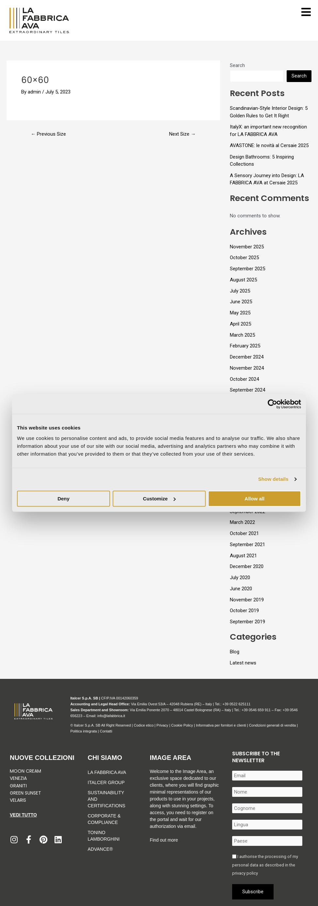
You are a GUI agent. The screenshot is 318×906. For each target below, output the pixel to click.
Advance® (100, 849)
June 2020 (241, 589)
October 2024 (244, 379)
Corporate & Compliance (104, 819)
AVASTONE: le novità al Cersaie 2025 (269, 145)
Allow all (254, 498)
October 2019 (244, 610)
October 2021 (244, 533)
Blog (234, 652)
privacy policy (245, 873)
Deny (63, 498)
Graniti (19, 785)
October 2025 (244, 257)
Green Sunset (25, 793)
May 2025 (240, 313)
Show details (273, 479)
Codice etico (144, 725)
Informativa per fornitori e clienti (221, 725)
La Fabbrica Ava (107, 772)
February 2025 (245, 346)
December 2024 (246, 357)
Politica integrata (83, 731)
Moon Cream (25, 771)
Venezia (18, 778)
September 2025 (247, 269)
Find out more (164, 840)
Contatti (106, 731)
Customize (159, 498)
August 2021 (243, 556)
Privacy (162, 725)
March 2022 (242, 522)
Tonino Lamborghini (104, 836)
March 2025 (242, 335)
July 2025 (240, 291)
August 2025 (243, 280)
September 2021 (247, 544)
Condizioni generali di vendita (272, 725)
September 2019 (247, 622)
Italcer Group (106, 782)
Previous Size (48, 134)
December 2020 (246, 566)
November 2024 (247, 368)
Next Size (182, 134)
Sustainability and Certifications (106, 799)
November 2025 (247, 247)
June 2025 (241, 302)
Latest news (243, 663)
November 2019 (247, 600)
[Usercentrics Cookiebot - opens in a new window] (272, 404)
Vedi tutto (23, 814)
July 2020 (240, 577)
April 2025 (240, 324)
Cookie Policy (182, 725)
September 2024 (247, 390)
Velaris (18, 800)
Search (237, 65)
